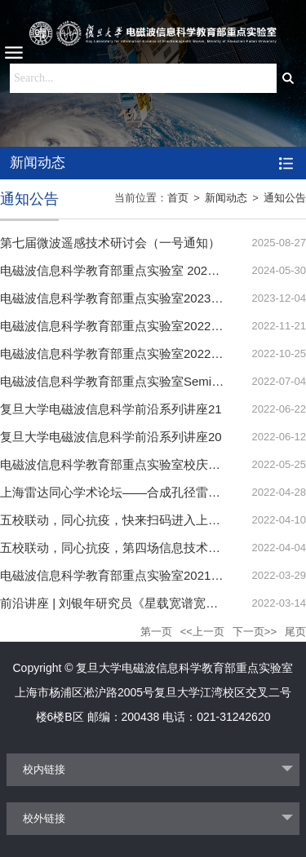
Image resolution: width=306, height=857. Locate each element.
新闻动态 (226, 198)
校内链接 (44, 769)
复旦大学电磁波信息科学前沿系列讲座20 (111, 437)
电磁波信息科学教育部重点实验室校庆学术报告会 (134, 464)
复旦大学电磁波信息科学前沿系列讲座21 (111, 409)
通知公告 (285, 198)
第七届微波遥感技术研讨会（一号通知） (110, 243)
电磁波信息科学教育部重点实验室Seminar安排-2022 (142, 381)
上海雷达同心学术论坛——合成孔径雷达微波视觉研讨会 (153, 492)
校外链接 (44, 818)
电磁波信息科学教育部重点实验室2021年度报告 (129, 575)
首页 (177, 198)
